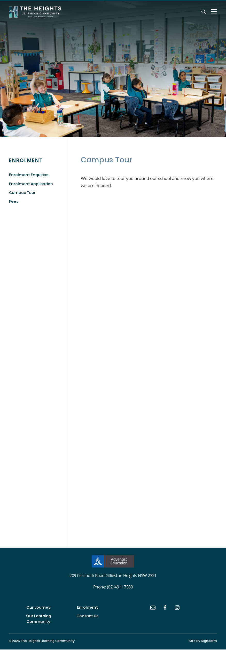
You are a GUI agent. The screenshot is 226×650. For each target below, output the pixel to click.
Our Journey (38, 608)
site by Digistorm (203, 641)
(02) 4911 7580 (120, 587)
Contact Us (87, 617)
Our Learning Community (39, 620)
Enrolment (87, 608)
